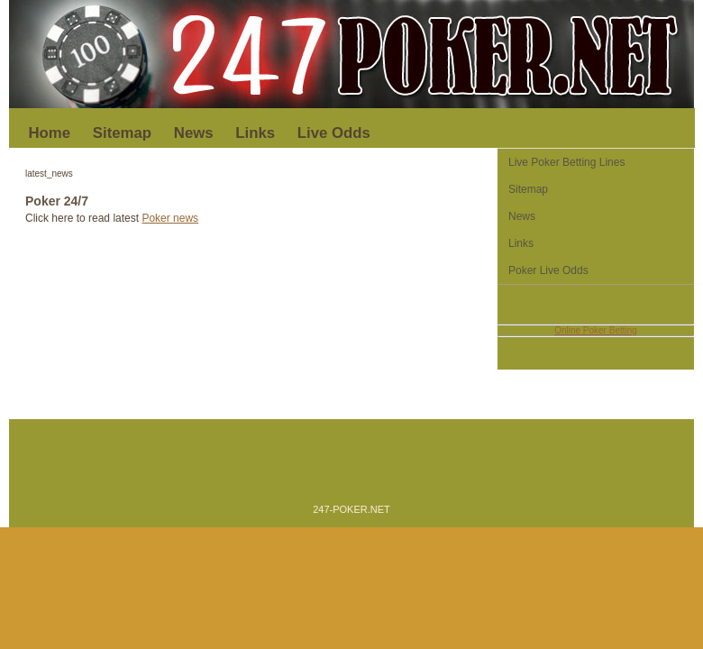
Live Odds (333, 133)
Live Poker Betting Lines (566, 162)
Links (255, 133)
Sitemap (122, 133)
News (194, 133)
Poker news (170, 218)
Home (50, 133)
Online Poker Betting (595, 330)
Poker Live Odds (548, 270)
